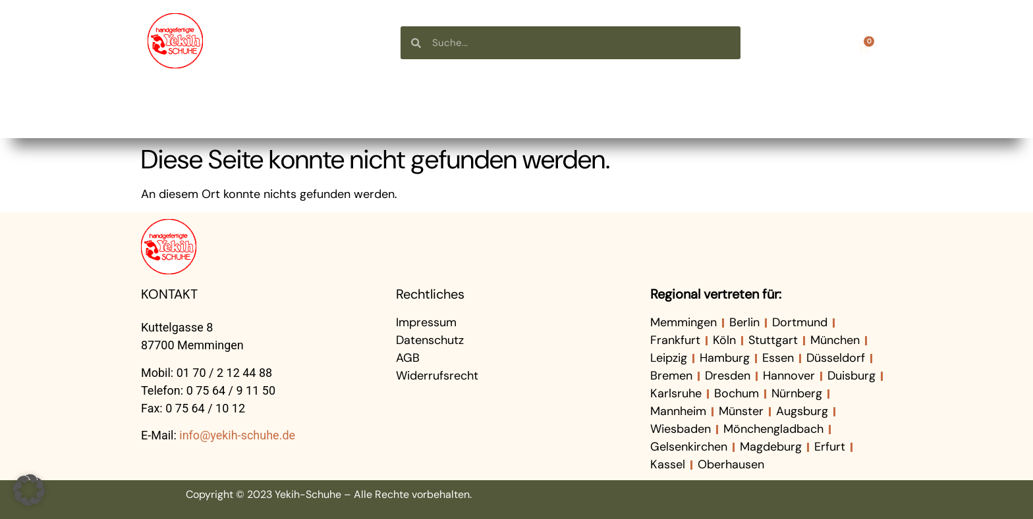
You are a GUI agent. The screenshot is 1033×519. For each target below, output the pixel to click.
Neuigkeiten (674, 110)
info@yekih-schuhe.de (237, 435)
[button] (29, 490)
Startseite (198, 110)
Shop (352, 110)
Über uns (504, 110)
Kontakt (841, 110)
